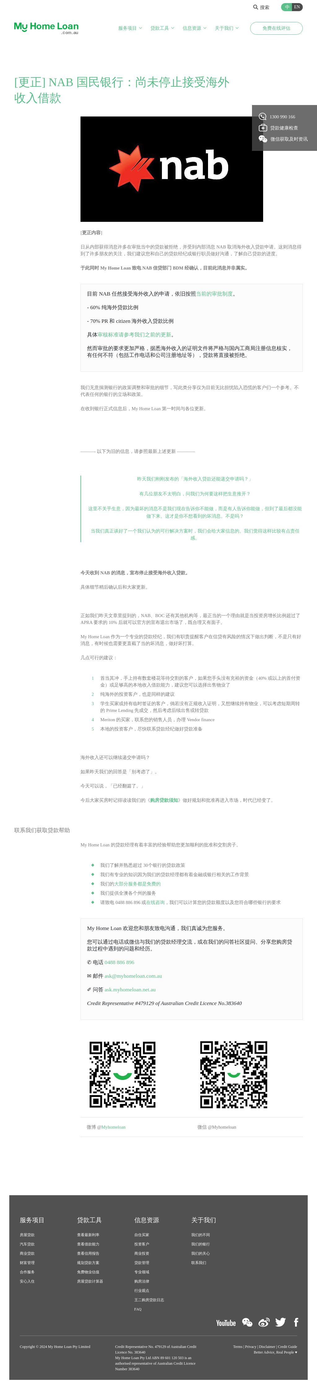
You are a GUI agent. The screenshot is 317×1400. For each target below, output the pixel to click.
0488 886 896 (121, 972)
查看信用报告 (88, 1264)
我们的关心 (200, 1264)
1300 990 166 (277, 116)
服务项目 (127, 28)
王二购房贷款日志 (149, 1311)
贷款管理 (141, 1274)
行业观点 (141, 1302)
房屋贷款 (27, 1246)
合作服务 (27, 1283)
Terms (237, 1357)
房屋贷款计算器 (90, 1292)
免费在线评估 (276, 28)
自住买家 (141, 1246)
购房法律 (141, 1292)
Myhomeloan (115, 1137)
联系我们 (198, 1274)
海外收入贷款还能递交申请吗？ (216, 482)
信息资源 (192, 28)
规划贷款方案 (88, 1274)
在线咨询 (156, 911)
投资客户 (141, 1255)
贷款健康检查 (278, 127)
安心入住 (27, 1292)
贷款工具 (159, 28)
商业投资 (141, 1264)
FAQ (137, 1320)
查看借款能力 (88, 1255)
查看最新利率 (88, 1246)
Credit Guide (287, 1357)
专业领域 (141, 1283)
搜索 (261, 7)
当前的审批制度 (221, 294)
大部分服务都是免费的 (137, 892)
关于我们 (224, 28)
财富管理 (27, 1274)
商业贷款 (27, 1264)
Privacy (251, 1357)
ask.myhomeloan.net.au (132, 1000)
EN (297, 7)
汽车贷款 (27, 1255)
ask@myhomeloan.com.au (135, 986)
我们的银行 (200, 1255)
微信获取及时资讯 (283, 139)
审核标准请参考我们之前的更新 (137, 336)
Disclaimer (267, 1357)
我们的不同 (200, 1246)
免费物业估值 (88, 1283)
